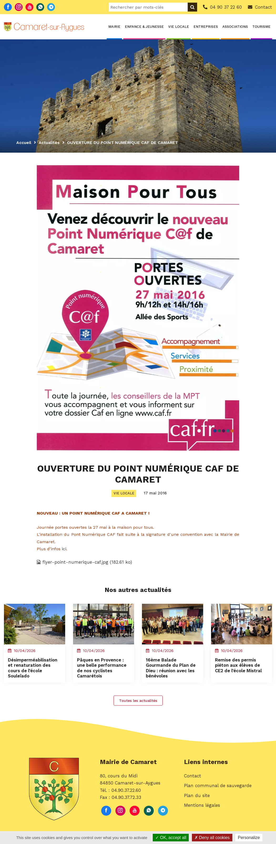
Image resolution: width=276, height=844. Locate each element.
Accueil (24, 142)
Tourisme (261, 27)
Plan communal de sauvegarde (218, 790)
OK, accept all (170, 837)
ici (64, 549)
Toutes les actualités (138, 704)
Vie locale (178, 27)
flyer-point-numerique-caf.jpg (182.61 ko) (85, 562)
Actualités (50, 142)
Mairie (114, 27)
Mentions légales (202, 809)
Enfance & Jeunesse (144, 27)
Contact (192, 780)
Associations (235, 27)
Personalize (249, 837)
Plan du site (197, 799)
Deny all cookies (212, 837)
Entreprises (205, 27)
